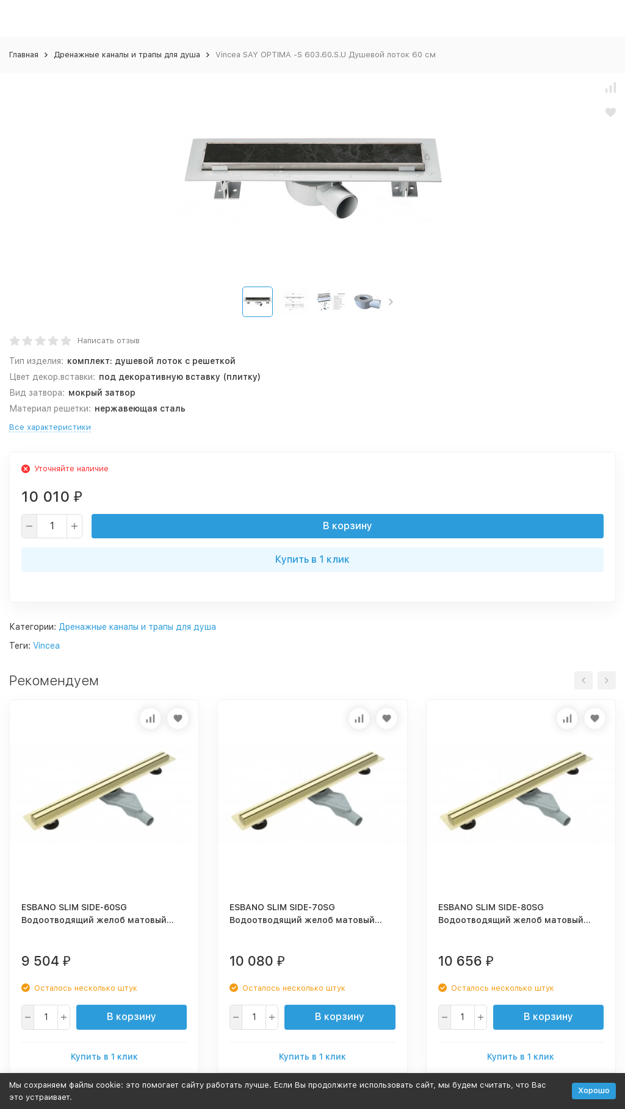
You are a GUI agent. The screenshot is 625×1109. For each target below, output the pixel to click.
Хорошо (594, 1090)
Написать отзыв (109, 340)
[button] (391, 302)
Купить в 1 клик (312, 559)
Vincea (46, 646)
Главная (23, 54)
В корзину (347, 526)
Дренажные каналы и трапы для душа (127, 54)
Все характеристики (50, 427)
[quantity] (52, 526)
